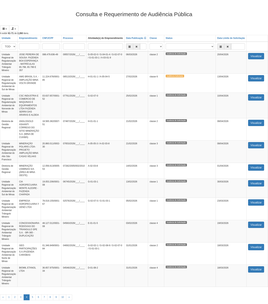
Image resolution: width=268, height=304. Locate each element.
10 (62, 297)
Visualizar (256, 56)
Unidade (6, 38)
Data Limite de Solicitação (231, 38)
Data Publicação (134, 38)
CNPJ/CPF (47, 38)
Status (169, 38)
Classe (153, 38)
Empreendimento (28, 38)
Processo (68, 38)
